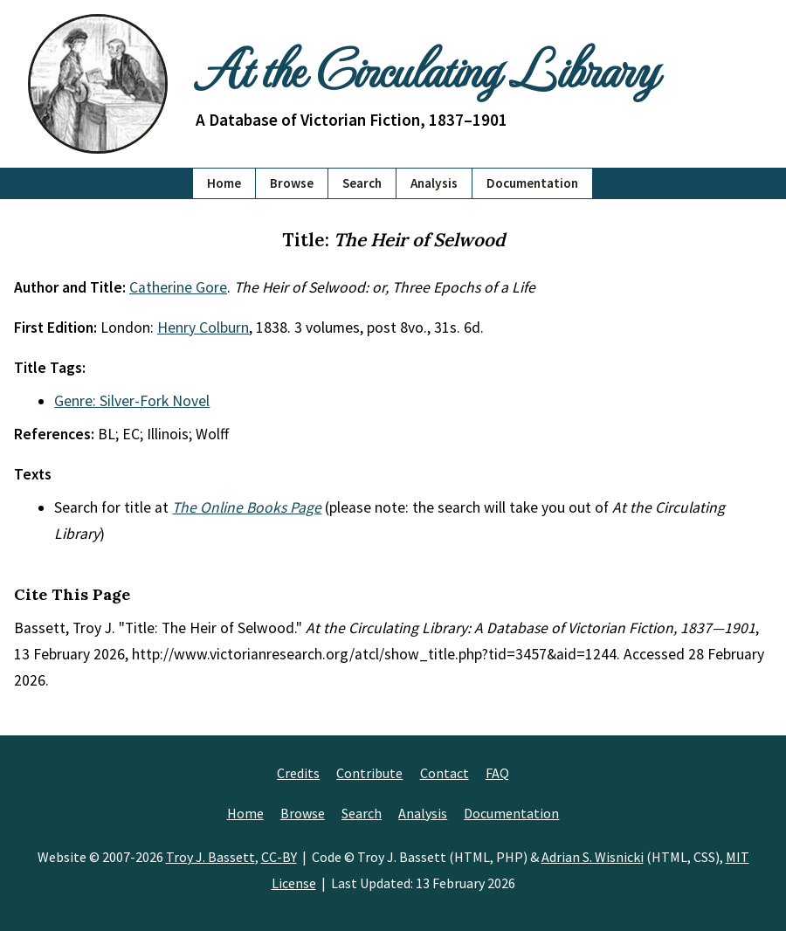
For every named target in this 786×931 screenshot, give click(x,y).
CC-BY (279, 856)
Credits (298, 773)
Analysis (434, 183)
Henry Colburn (203, 327)
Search (362, 183)
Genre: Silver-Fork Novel (132, 400)
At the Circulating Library (426, 67)
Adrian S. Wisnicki (592, 856)
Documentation (532, 183)
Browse (292, 183)
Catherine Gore (178, 287)
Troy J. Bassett (210, 856)
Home (224, 183)
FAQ (497, 773)
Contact (444, 773)
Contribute (369, 773)
